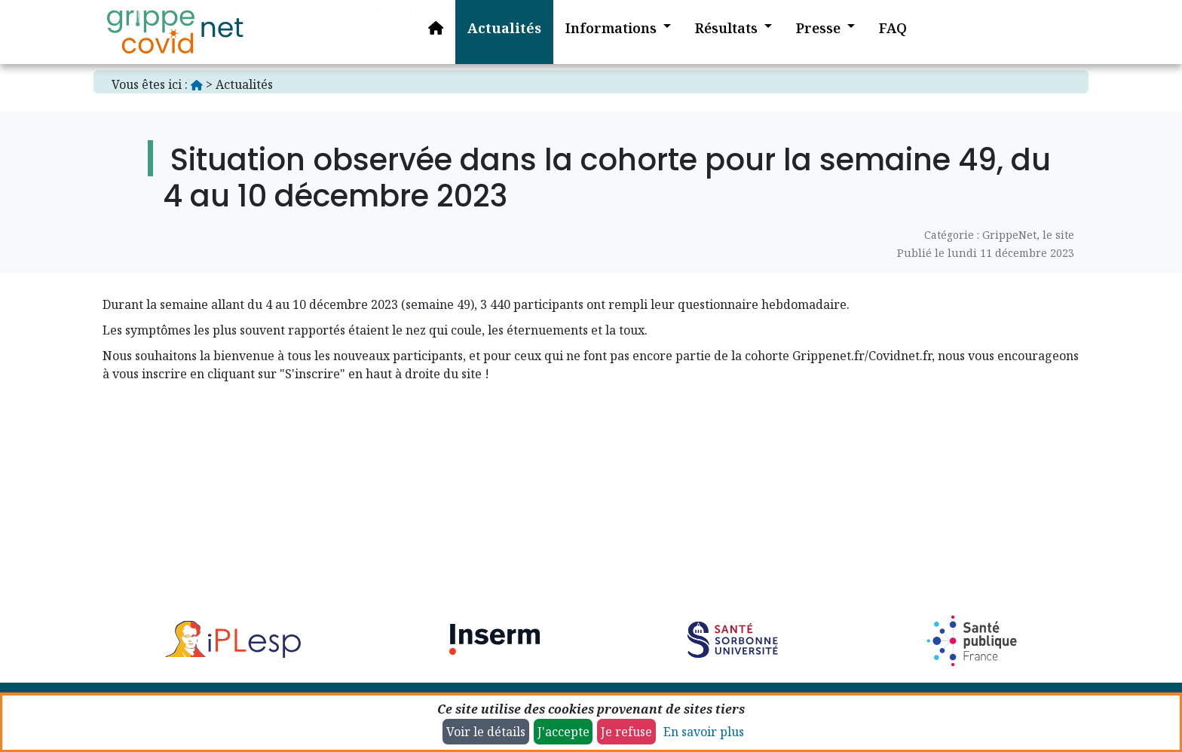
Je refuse (626, 731)
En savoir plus (703, 731)
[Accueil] (175, 32)
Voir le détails (485, 731)
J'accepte (563, 731)
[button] (606, 32)
